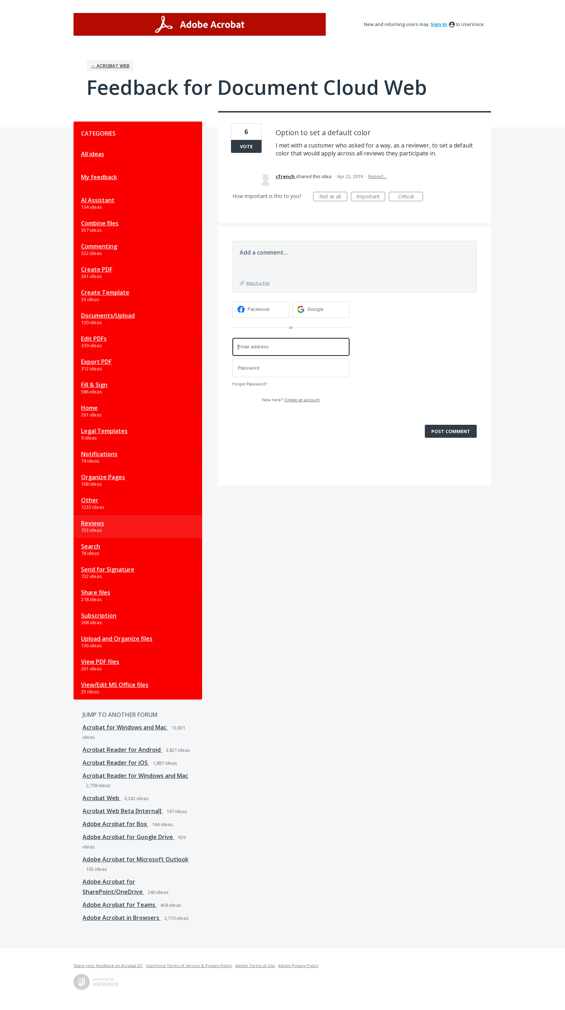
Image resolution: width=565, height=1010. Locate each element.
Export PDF (96, 362)
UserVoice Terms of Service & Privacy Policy (189, 965)
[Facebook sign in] (261, 309)
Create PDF (96, 269)
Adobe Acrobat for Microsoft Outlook (135, 859)
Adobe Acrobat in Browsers (122, 918)
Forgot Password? (249, 384)
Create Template (105, 292)
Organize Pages (103, 477)
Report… (377, 176)
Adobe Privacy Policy (298, 965)
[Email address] (291, 347)
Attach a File (258, 283)
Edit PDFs (94, 339)
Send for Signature (107, 569)
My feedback (99, 177)
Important (370, 197)
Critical (410, 197)
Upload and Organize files (116, 639)
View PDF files (100, 662)
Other (89, 500)
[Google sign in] (321, 309)
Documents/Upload (108, 315)
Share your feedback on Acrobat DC (108, 965)
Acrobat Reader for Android (122, 750)
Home (89, 408)
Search (90, 546)
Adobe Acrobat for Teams (120, 905)
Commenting (99, 246)
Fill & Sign (94, 385)
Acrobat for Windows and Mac (125, 727)
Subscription (98, 615)
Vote (246, 146)
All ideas (92, 154)
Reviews (92, 523)
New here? (291, 400)
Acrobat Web (102, 798)
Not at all (333, 197)
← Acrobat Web (110, 65)
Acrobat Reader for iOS (116, 763)
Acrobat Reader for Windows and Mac (135, 776)
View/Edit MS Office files (114, 685)
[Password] (291, 368)
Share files (95, 592)
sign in (439, 24)
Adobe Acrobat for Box (115, 824)
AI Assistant (98, 200)
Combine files (100, 223)
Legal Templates (104, 431)
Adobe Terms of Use (255, 965)
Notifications (99, 454)
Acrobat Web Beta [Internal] (123, 811)
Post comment (450, 431)
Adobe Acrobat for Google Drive (128, 837)
